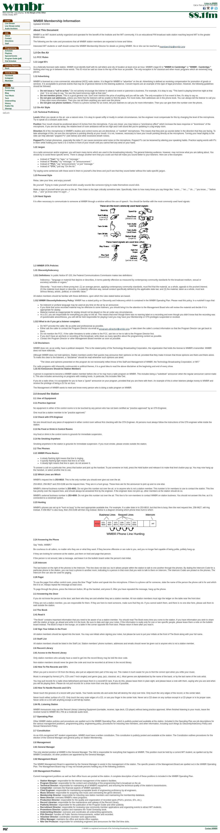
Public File (9, 106)
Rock (7, 68)
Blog (7, 93)
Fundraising (10, 90)
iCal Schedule (10, 61)
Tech (7, 98)
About (7, 36)
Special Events (11, 56)
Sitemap (8, 109)
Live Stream (10, 23)
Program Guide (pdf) (13, 58)
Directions (9, 41)
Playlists (8, 53)
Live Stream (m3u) (12, 26)
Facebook (9, 76)
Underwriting (10, 101)
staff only (6, 113)
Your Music (9, 96)
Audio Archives (11, 29)
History (8, 103)
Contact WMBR (211, 828)
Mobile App (9, 88)
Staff (7, 44)
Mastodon (9, 81)
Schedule (9, 51)
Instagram (9, 78)
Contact (8, 38)
